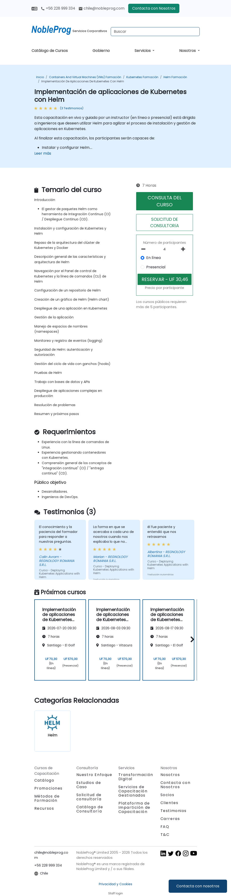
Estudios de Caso (88, 785)
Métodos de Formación (47, 798)
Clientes (169, 802)
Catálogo (44, 780)
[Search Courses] (155, 31)
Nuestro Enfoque (94, 774)
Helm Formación (175, 77)
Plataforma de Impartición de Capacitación (134, 807)
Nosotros (188, 50)
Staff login (115, 893)
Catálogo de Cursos (50, 50)
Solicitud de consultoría (89, 797)
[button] (191, 639)
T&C (165, 834)
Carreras (170, 818)
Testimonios (173, 810)
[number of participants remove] (145, 249)
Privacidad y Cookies (115, 884)
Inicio (40, 77)
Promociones (48, 788)
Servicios (143, 50)
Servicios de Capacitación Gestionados (133, 791)
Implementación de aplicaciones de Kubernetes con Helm (82, 81)
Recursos (44, 808)
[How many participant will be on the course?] (164, 249)
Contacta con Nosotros (153, 8)
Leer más (42, 153)
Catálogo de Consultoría (89, 809)
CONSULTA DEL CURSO (164, 201)
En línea (153, 257)
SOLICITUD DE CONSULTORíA (164, 222)
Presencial (155, 267)
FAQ (164, 826)
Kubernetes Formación (142, 77)
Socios (167, 795)
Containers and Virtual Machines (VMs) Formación (85, 77)
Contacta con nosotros (197, 886)
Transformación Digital (135, 777)
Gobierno (101, 50)
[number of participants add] (184, 249)
